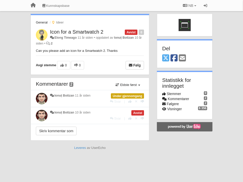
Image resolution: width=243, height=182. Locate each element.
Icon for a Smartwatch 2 (76, 32)
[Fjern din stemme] (136, 101)
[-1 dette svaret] (142, 101)
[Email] (182, 58)
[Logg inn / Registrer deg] (205, 5)
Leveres (80, 148)
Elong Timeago (65, 37)
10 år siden (82, 112)
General (41, 22)
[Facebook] (174, 58)
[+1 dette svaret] (130, 101)
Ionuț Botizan (124, 37)
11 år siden (82, 95)
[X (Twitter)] (165, 58)
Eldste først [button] (127, 85)
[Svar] (115, 101)
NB (189, 6)
